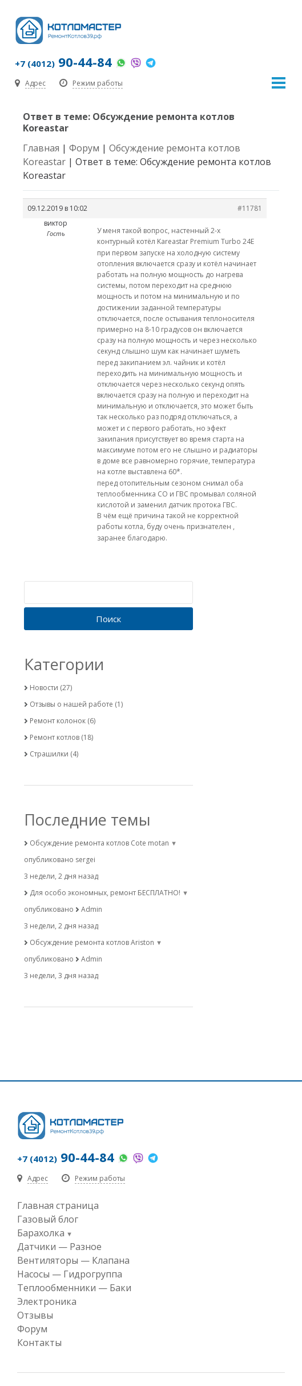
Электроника (46, 1301)
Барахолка (41, 1233)
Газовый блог (47, 1219)
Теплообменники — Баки (74, 1287)
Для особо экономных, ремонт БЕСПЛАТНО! (105, 893)
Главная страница (58, 1205)
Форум (84, 148)
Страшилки (49, 754)
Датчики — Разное (59, 1246)
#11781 (249, 208)
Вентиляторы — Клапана (73, 1260)
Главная (41, 148)
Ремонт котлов (54, 737)
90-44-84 (63, 61)
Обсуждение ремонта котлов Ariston (92, 942)
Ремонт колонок (58, 721)
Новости (44, 687)
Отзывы (35, 1315)
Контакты (39, 1342)
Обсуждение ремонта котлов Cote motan (99, 843)
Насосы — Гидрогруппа (69, 1274)
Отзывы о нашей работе (71, 704)
